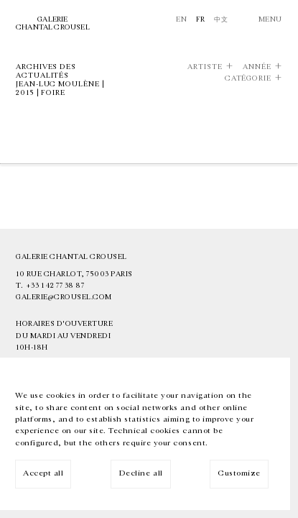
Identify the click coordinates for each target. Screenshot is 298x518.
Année (257, 67)
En (181, 19)
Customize (239, 473)
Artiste (204, 67)
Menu (270, 19)
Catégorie (248, 79)
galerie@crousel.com (64, 297)
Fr (200, 19)
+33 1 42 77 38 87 (55, 285)
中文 (221, 19)
